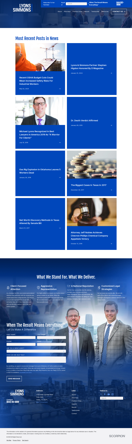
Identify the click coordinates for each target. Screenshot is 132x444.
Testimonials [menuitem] (95, 11)
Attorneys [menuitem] (67, 11)
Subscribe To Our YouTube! (49, 4)
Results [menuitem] (86, 11)
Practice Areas (76, 401)
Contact (74, 413)
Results (74, 407)
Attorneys (75, 398)
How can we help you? (15, 355)
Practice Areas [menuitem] (77, 11)
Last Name (41, 334)
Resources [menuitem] (105, 11)
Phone (9, 341)
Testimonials (76, 410)
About (74, 394)
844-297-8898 (120, 4)
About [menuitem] (60, 11)
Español (63, 4)
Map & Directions (42, 402)
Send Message (14, 379)
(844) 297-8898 (13, 402)
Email (39, 341)
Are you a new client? (15, 348)
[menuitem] (9, 440)
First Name (11, 334)
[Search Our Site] (88, 3)
